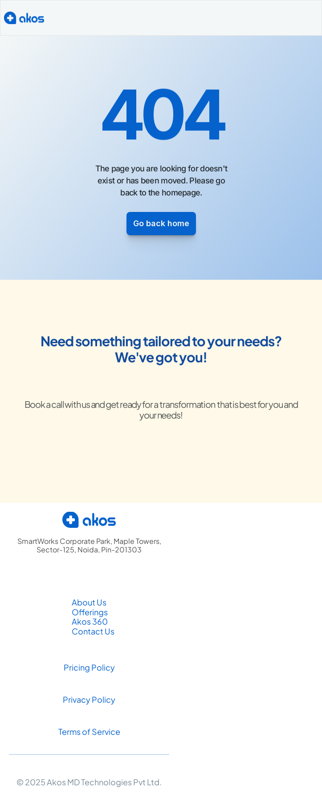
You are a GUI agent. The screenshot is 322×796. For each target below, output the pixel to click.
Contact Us (94, 631)
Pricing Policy (89, 667)
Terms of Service (89, 731)
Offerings (90, 612)
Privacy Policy (89, 699)
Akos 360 (90, 621)
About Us (89, 602)
